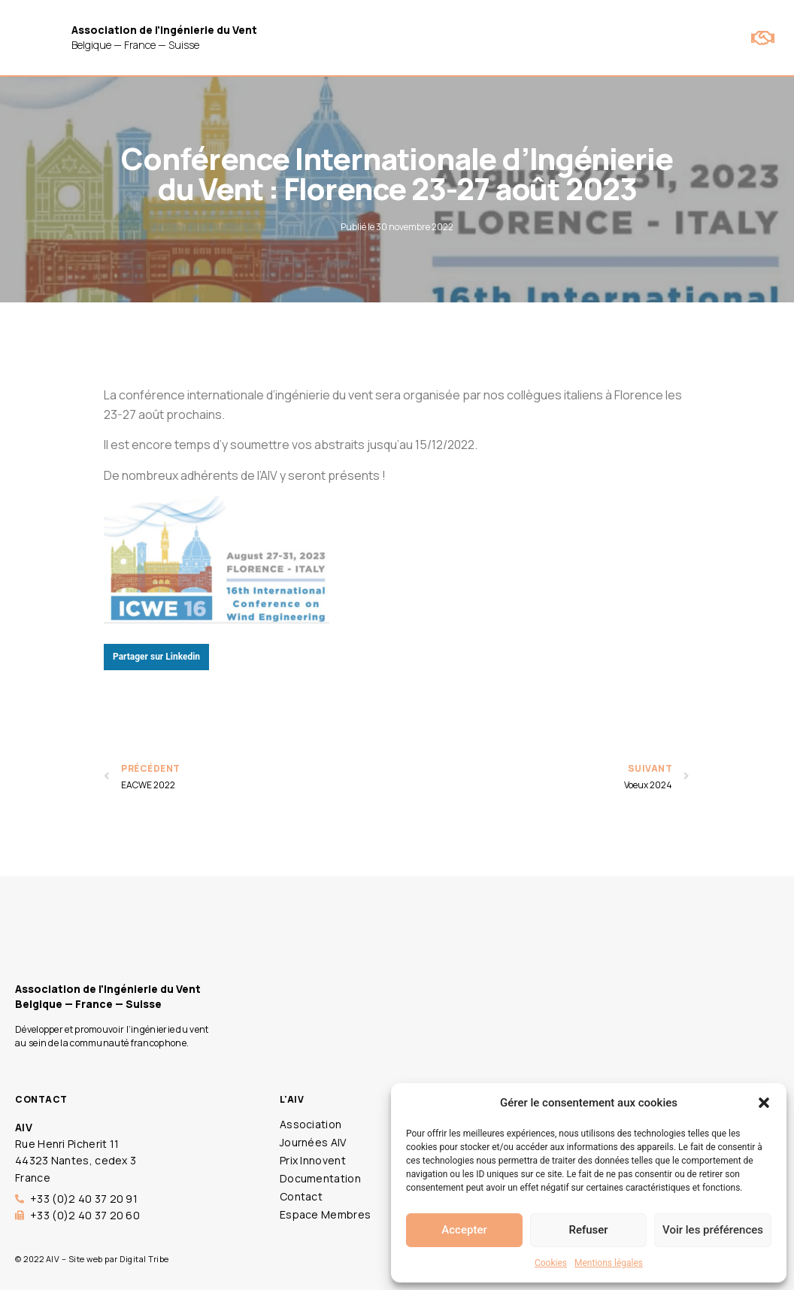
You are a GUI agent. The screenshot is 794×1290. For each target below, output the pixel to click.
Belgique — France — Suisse (164, 37)
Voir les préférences (712, 1230)
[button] (763, 1102)
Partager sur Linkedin (156, 656)
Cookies (551, 1263)
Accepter (463, 1230)
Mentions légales (608, 1263)
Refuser (588, 1230)
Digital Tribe (144, 1258)
